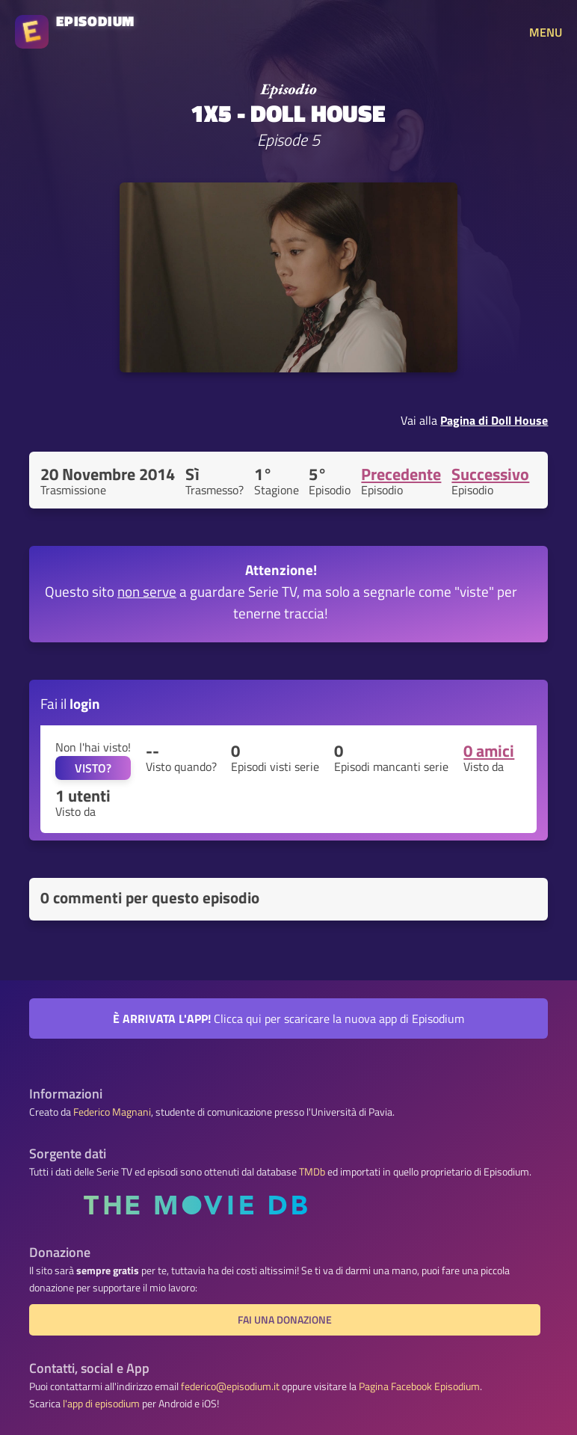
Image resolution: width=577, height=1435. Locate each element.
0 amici (488, 750)
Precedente (401, 474)
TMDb (312, 1172)
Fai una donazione (285, 1320)
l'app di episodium (101, 1403)
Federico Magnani (112, 1112)
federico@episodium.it (230, 1386)
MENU (545, 32)
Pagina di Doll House (494, 420)
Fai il (70, 703)
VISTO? (93, 768)
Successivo (490, 474)
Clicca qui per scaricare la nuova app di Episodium (288, 1018)
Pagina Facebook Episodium (419, 1386)
